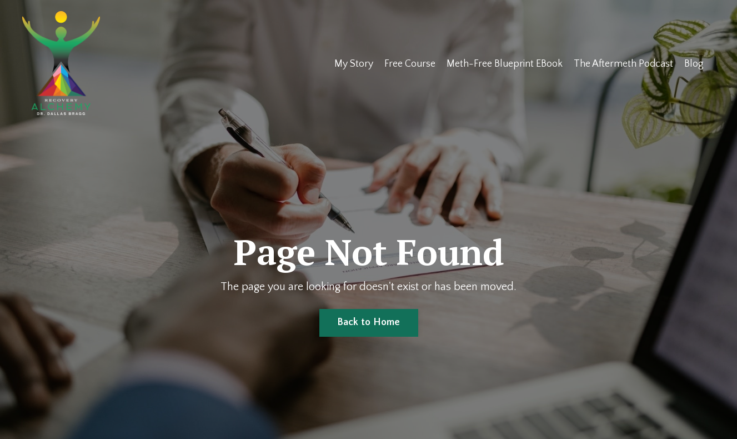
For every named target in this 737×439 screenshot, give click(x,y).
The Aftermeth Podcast (623, 63)
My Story (353, 63)
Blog (694, 63)
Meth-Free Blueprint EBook (505, 63)
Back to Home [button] (368, 322)
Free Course (409, 63)
